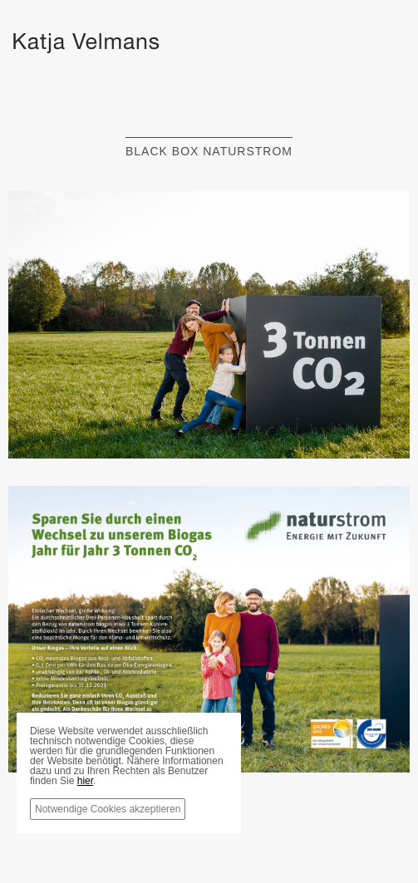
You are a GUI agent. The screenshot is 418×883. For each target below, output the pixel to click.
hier (85, 781)
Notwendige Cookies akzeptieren (107, 809)
